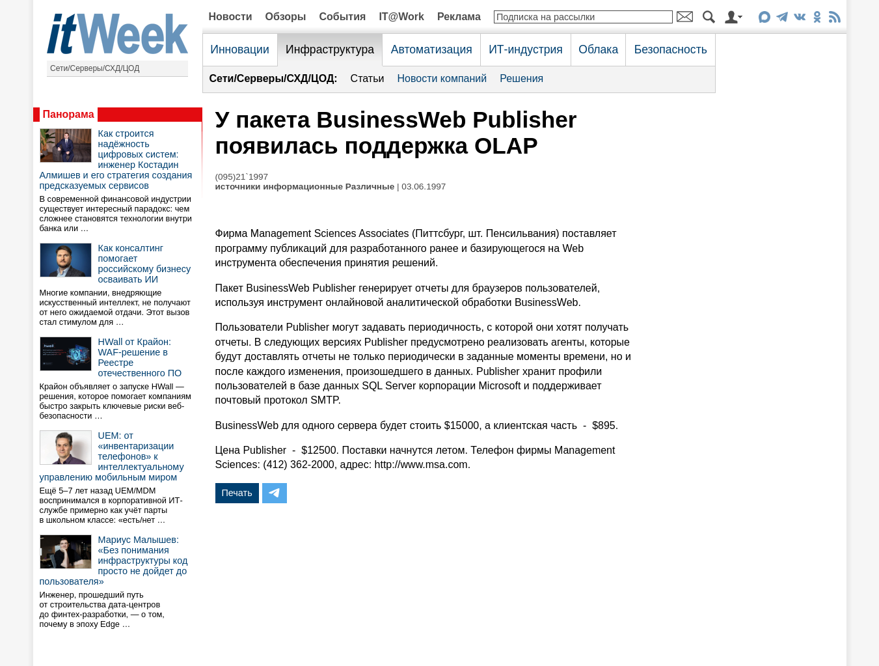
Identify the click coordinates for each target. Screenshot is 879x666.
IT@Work (401, 16)
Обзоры (285, 16)
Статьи (368, 78)
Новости (230, 16)
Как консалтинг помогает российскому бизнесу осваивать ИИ (144, 263)
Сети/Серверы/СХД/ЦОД (94, 68)
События (342, 16)
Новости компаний (442, 78)
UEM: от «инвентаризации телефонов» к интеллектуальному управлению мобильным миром (112, 456)
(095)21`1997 (242, 177)
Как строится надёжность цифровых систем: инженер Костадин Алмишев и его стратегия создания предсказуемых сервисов (116, 159)
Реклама (459, 16)
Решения (521, 78)
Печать (237, 493)
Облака (598, 49)
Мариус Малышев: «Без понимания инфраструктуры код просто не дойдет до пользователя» (114, 560)
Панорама (68, 114)
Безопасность (670, 49)
